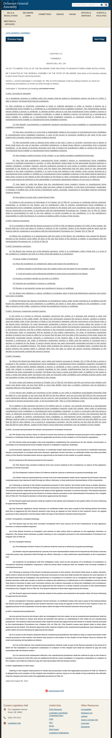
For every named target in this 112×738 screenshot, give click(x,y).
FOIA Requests (55, 709)
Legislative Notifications (59, 733)
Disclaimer (85, 727)
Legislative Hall (14, 723)
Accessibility (86, 709)
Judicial (84, 716)
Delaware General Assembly (16, 5)
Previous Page (15, 39)
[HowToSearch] (101, 5)
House (72, 14)
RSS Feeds (54, 729)
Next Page (99, 39)
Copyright (85, 723)
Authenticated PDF (56, 691)
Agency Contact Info (89, 720)
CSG (51, 719)
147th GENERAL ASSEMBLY (18, 33)
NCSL (51, 726)
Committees (44, 14)
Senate (60, 14)
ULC (51, 722)
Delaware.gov (87, 713)
